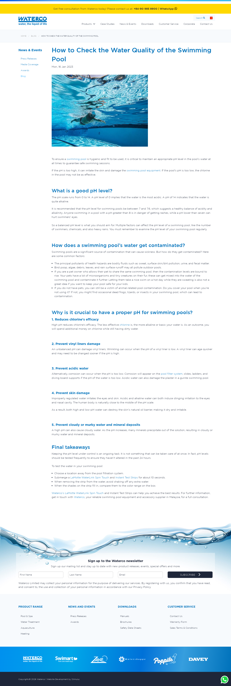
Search (199, 18)
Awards (25, 70)
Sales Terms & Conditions (183, 628)
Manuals (124, 616)
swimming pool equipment (143, 170)
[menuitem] (40, 616)
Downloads (147, 24)
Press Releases (29, 58)
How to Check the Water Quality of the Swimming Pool (69, 36)
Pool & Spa (27, 616)
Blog (33, 36)
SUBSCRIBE (190, 575)
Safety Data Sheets (130, 628)
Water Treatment (30, 622)
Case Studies (107, 24)
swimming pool (76, 159)
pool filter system (172, 373)
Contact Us (206, 24)
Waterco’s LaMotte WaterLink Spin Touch (78, 493)
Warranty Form (178, 622)
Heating (25, 633)
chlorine (125, 324)
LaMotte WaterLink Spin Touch (89, 477)
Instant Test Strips (127, 477)
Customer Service (168, 24)
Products (87, 24)
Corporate (189, 24)
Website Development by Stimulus (63, 679)
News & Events (128, 24)
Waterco (79, 497)
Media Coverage (29, 64)
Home (211, 18)
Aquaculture (27, 628)
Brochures (126, 622)
